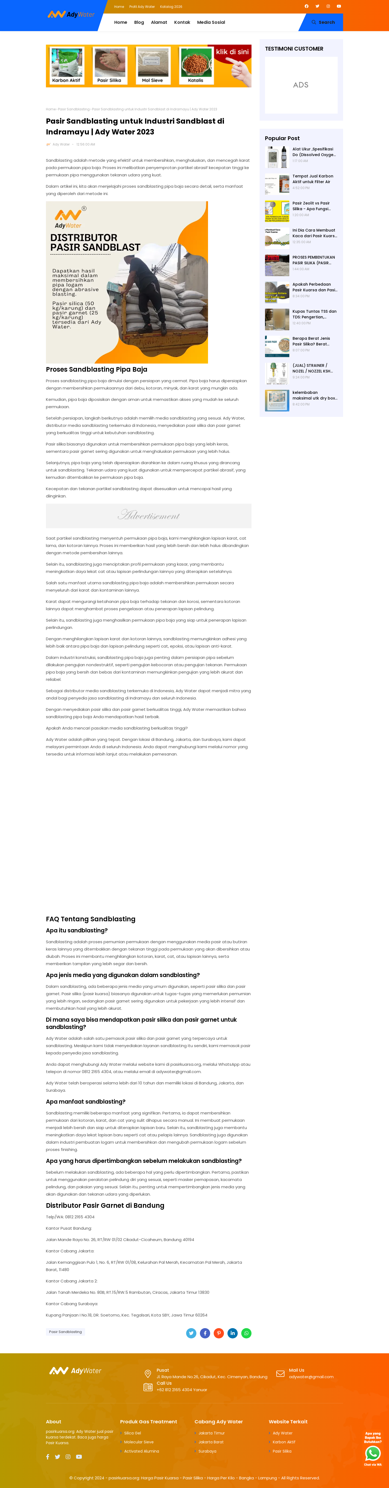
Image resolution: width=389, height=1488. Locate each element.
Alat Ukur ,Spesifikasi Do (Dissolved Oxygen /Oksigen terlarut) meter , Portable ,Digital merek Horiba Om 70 (314, 152)
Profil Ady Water (142, 6)
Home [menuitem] (120, 22)
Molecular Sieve (139, 1442)
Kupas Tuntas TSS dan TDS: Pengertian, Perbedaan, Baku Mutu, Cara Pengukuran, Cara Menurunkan (315, 314)
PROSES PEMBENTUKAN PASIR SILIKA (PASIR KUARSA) (314, 260)
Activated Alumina (141, 1451)
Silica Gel (132, 1433)
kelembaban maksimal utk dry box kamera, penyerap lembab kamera (314, 395)
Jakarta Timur (212, 1433)
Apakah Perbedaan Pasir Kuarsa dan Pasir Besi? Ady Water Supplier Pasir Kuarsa (315, 287)
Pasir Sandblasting (74, 109)
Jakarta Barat (211, 1442)
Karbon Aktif (284, 1442)
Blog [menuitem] (139, 22)
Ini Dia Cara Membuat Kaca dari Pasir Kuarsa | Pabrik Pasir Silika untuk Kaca (315, 233)
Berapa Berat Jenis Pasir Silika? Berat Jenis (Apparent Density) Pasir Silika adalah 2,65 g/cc (311, 341)
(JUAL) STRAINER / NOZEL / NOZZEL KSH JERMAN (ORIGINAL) (312, 368)
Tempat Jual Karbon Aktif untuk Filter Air (313, 178)
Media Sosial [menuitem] (211, 22)
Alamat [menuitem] (159, 22)
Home (119, 6)
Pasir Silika (282, 1451)
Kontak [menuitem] (182, 22)
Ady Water (61, 144)
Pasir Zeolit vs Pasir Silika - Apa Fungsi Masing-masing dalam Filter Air (315, 206)
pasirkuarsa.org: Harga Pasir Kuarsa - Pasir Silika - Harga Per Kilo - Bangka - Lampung (193, 1478)
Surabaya (207, 1451)
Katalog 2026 (171, 6)
